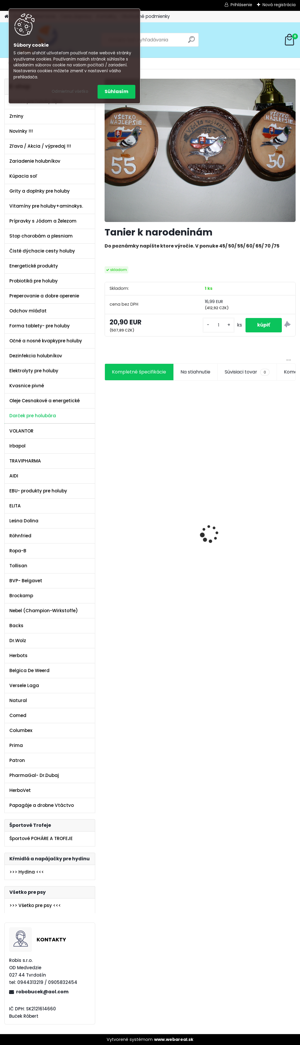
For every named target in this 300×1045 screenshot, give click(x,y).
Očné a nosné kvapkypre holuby (45, 341)
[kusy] (218, 325)
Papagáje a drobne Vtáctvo (41, 805)
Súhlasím (116, 91)
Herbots (18, 655)
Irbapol (17, 446)
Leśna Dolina (23, 521)
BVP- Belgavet (25, 581)
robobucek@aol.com (42, 991)
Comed (17, 715)
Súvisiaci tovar (247, 372)
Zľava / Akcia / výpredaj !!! (40, 146)
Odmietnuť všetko (70, 91)
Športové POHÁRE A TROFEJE (41, 838)
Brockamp (21, 596)
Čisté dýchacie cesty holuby (42, 251)
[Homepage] (6, 16)
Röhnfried (20, 536)
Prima (16, 745)
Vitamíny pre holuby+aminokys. (46, 206)
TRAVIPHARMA (25, 461)
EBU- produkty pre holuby (38, 491)
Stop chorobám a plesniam (41, 236)
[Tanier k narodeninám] (200, 150)
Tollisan (18, 566)
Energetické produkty (33, 266)
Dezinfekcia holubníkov (35, 356)
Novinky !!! (21, 131)
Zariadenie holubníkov (34, 161)
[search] (191, 42)
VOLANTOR (21, 431)
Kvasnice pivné (26, 386)
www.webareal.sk (173, 1039)
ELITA (15, 506)
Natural (18, 700)
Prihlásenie (241, 5)
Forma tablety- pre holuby (39, 326)
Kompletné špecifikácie (139, 371)
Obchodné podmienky (145, 16)
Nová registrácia (279, 5)
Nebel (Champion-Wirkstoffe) (43, 611)
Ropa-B (17, 551)
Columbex (21, 730)
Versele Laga (24, 685)
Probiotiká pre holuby (33, 281)
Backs (16, 625)
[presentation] (108, 523)
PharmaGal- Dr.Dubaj (34, 775)
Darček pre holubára (32, 416)
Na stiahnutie (195, 371)
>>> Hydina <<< (26, 872)
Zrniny (16, 116)
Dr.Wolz (17, 640)
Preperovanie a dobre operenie (44, 296)
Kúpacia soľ (23, 176)
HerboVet (20, 790)
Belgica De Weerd (29, 670)
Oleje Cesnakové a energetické (44, 401)
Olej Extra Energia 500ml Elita (129, 510)
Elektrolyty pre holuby (33, 371)
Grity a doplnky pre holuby (39, 191)
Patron (17, 760)
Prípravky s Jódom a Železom (42, 221)
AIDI (13, 476)
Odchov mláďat (28, 311)
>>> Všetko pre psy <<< (35, 905)
